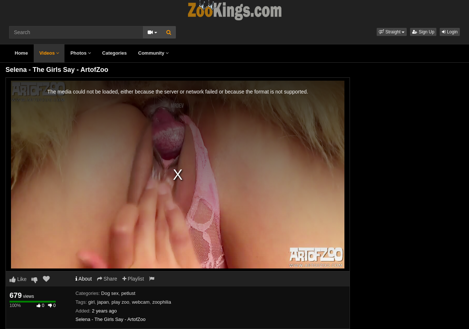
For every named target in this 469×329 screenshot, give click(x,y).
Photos (80, 53)
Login (450, 31)
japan (103, 302)
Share (107, 279)
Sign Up (423, 31)
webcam (140, 302)
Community (153, 53)
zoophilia (161, 302)
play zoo (120, 302)
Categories (114, 53)
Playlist (133, 279)
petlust (128, 293)
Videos (49, 53)
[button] (392, 32)
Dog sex (110, 293)
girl (91, 302)
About (83, 279)
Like (18, 279)
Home (21, 53)
